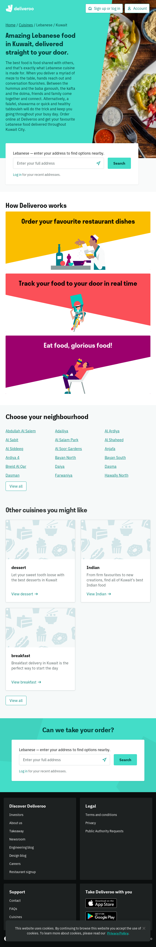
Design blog (17, 855)
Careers (15, 864)
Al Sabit (12, 439)
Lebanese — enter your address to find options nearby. (58, 153)
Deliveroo (20, 8)
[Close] (144, 928)
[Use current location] (98, 163)
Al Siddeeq (14, 448)
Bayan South (115, 457)
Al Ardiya (112, 431)
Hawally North (116, 475)
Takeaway (16, 831)
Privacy (90, 823)
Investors (16, 815)
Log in (17, 175)
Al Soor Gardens (68, 448)
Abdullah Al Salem (21, 431)
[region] (78, 930)
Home (11, 25)
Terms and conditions (101, 815)
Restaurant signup (22, 872)
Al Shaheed (114, 439)
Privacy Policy (117, 933)
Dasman (13, 475)
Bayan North (65, 457)
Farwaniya (63, 475)
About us (15, 823)
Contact (15, 900)
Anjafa (110, 448)
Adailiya (61, 431)
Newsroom (17, 839)
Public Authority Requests (104, 831)
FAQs (13, 909)
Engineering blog (21, 847)
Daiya (60, 466)
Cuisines (26, 25)
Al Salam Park (66, 439)
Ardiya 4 (13, 457)
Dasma (111, 466)
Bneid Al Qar (16, 466)
